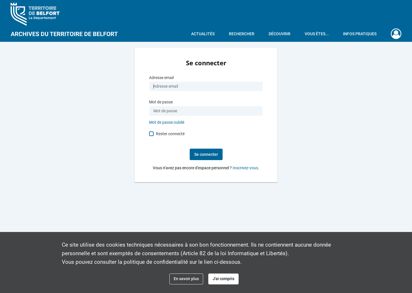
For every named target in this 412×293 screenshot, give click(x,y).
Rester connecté (170, 133)
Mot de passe (161, 102)
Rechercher (241, 34)
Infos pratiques (360, 34)
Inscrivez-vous (245, 168)
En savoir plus (186, 278)
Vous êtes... (317, 34)
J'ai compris (223, 278)
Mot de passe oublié (166, 122)
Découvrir (279, 34)
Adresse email (161, 78)
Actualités (203, 34)
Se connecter (206, 154)
